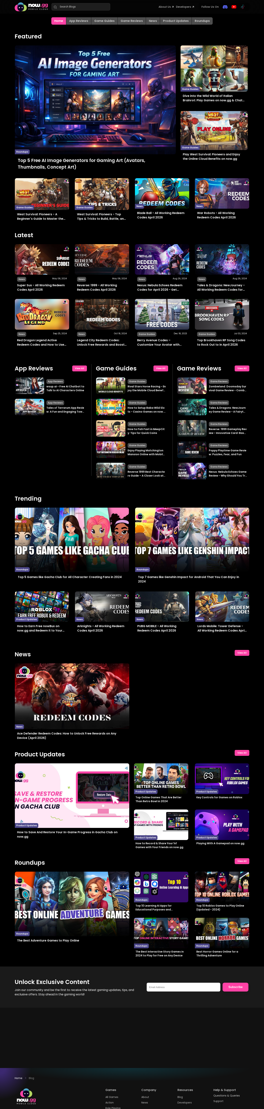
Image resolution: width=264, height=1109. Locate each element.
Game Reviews (132, 21)
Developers (183, 7)
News (153, 21)
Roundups (202, 21)
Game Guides (104, 21)
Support (218, 1101)
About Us (165, 7)
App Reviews (78, 21)
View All (79, 368)
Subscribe (235, 987)
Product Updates (176, 21)
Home (18, 1078)
